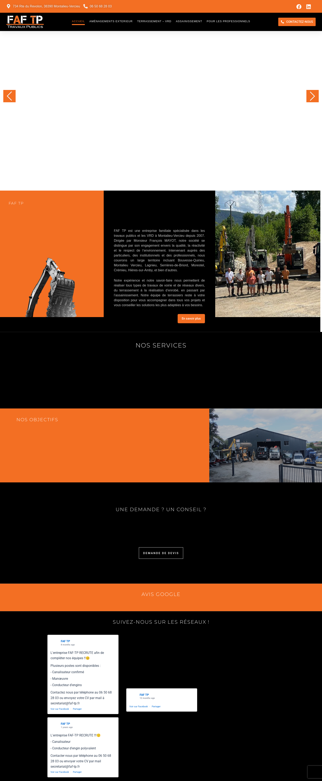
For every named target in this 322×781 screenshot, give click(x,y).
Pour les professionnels (228, 21)
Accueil (78, 21)
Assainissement (189, 21)
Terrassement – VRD (154, 21)
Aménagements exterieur (111, 21)
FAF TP (65, 641)
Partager (77, 709)
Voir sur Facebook (60, 709)
